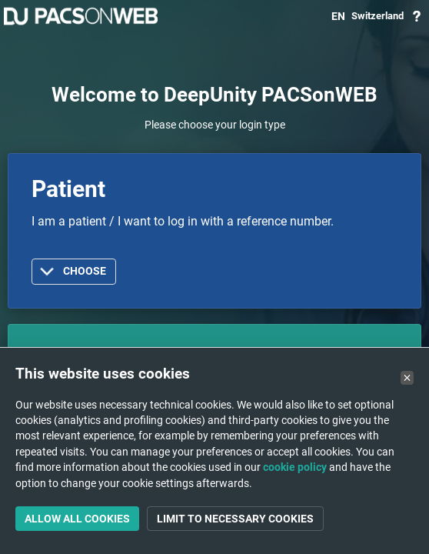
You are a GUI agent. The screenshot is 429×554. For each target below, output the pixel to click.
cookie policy (295, 467)
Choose (84, 271)
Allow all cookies (77, 518)
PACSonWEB (81, 16)
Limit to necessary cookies (235, 518)
